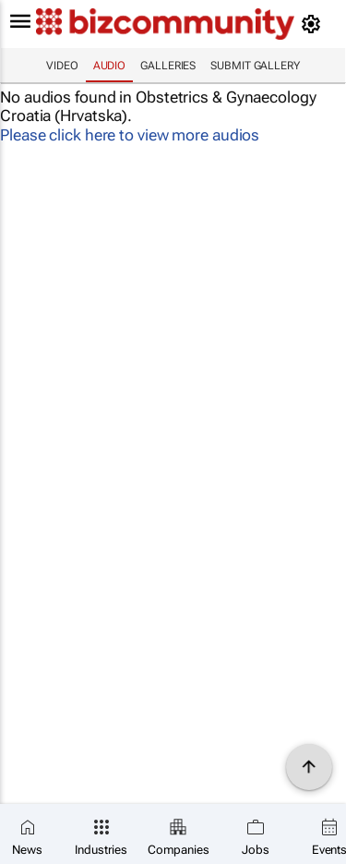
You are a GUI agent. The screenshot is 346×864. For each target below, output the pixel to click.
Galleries (168, 65)
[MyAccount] (314, 24)
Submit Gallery (255, 65)
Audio (109, 65)
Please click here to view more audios (129, 135)
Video (62, 65)
